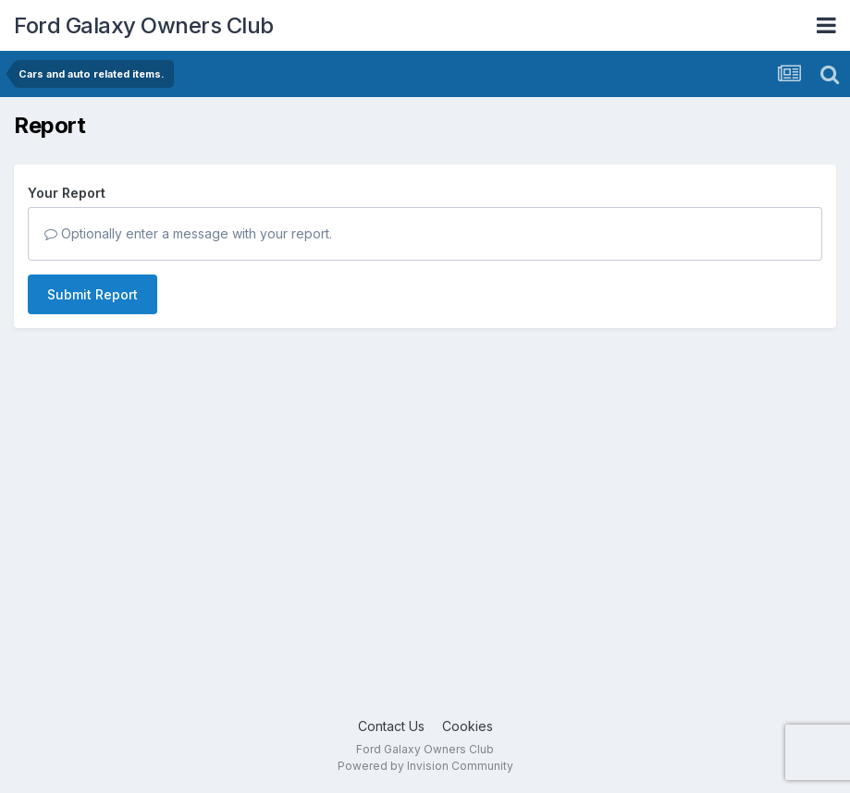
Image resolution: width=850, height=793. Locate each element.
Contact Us (391, 726)
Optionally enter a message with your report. (188, 233)
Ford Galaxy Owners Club (144, 25)
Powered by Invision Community (425, 766)
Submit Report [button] (92, 294)
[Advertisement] (425, 568)
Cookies (467, 726)
